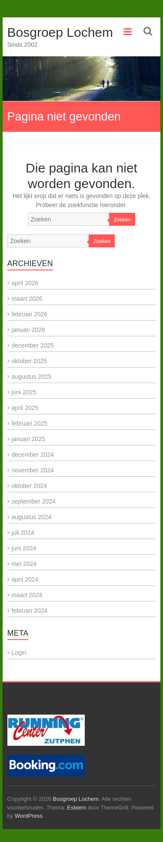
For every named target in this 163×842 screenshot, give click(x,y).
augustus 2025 (32, 376)
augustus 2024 (32, 517)
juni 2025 (24, 392)
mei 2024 (24, 563)
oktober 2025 (29, 361)
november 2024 (33, 470)
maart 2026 (27, 298)
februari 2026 (30, 314)
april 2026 (25, 283)
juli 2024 (23, 532)
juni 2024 (24, 548)
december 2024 (33, 454)
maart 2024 (27, 595)
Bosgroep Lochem (60, 32)
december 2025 (33, 345)
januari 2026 (28, 329)
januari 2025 (28, 439)
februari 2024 (30, 610)
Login (19, 652)
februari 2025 (30, 423)
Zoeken (122, 220)
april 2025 (25, 407)
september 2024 (34, 501)
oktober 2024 (29, 485)
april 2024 (25, 579)
